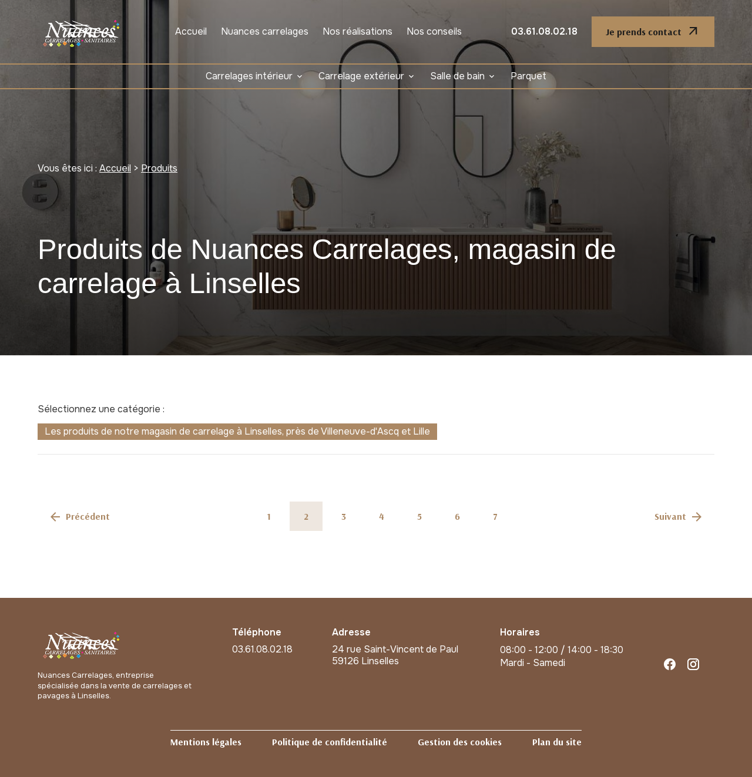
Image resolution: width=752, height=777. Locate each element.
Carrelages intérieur (249, 76)
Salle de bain (457, 76)
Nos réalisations (357, 31)
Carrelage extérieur (361, 76)
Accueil (191, 31)
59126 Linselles (396, 655)
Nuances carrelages (264, 31)
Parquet (528, 76)
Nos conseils (434, 31)
